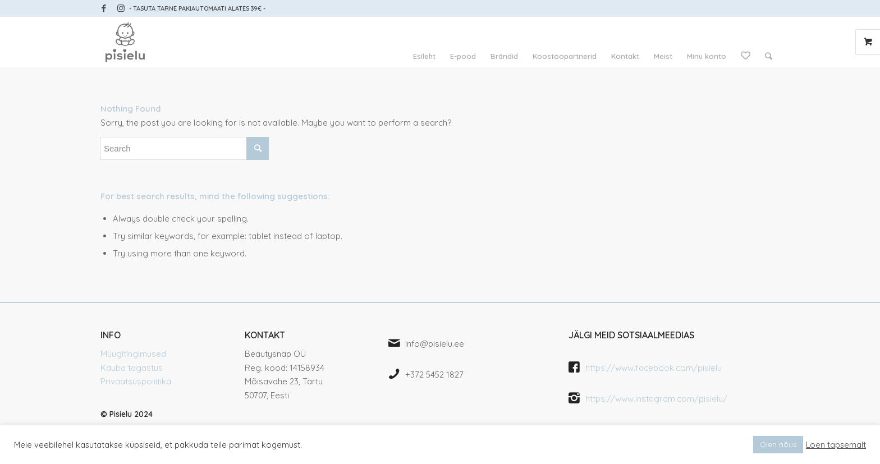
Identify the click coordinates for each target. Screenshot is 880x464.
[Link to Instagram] (120, 8)
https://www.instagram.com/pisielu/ (656, 398)
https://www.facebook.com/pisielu (653, 367)
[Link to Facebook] (103, 8)
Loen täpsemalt (836, 445)
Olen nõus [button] (778, 444)
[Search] (769, 56)
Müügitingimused (133, 353)
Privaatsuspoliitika (135, 381)
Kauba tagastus (131, 367)
